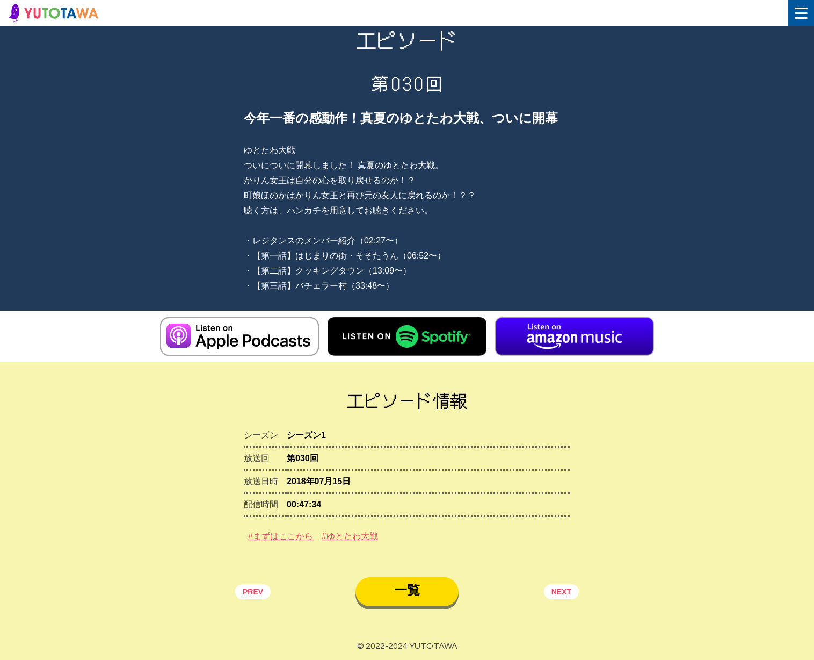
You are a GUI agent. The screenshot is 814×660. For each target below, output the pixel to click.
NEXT (561, 591)
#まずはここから (280, 536)
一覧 (407, 590)
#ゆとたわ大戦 (350, 536)
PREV (253, 591)
